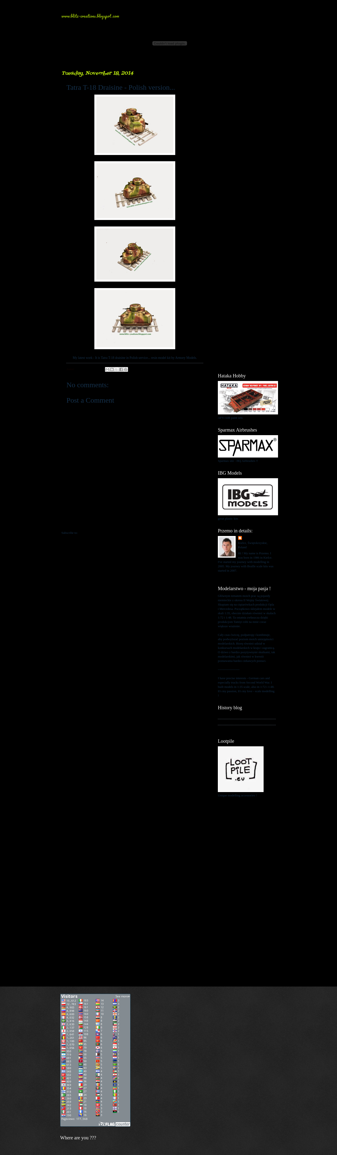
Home (135, 523)
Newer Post (71, 523)
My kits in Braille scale (232, 721)
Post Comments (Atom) (93, 533)
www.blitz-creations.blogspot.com (90, 16)
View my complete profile (234, 576)
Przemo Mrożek (253, 538)
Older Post (199, 523)
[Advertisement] (247, 142)
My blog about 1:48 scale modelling (240, 728)
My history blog (228, 715)
